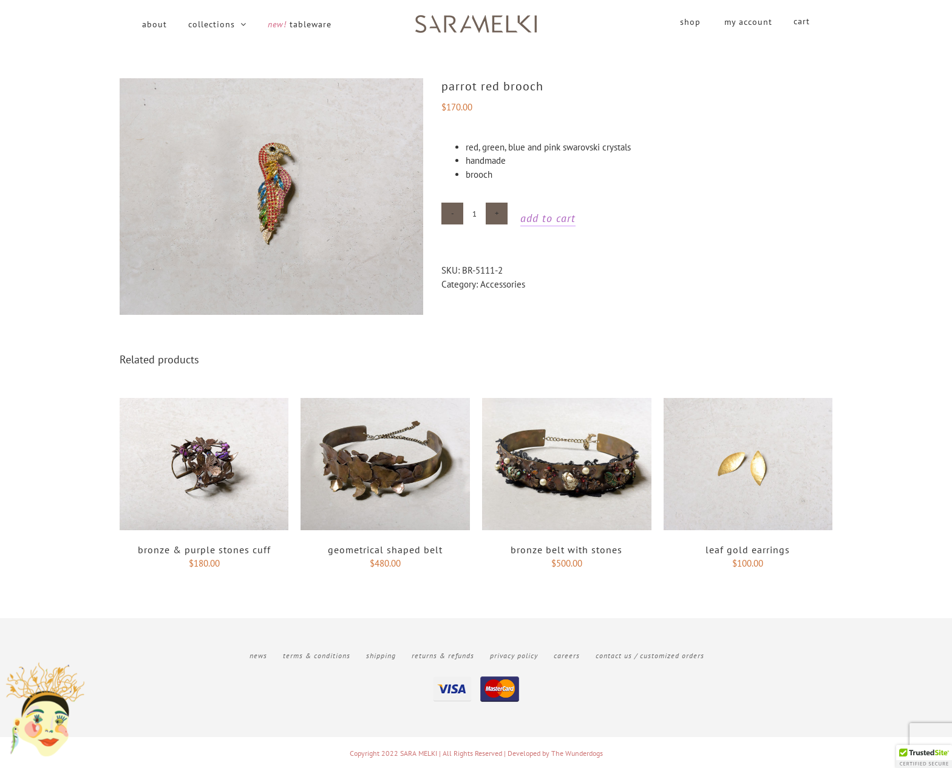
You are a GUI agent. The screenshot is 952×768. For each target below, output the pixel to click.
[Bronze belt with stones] (566, 404)
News (258, 654)
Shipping (381, 654)
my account (748, 21)
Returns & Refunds (443, 654)
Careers (567, 654)
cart (802, 21)
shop (690, 21)
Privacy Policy (514, 654)
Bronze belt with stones (566, 550)
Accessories (502, 284)
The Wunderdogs (577, 752)
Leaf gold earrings (748, 550)
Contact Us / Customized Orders (650, 654)
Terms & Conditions (316, 654)
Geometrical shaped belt (385, 550)
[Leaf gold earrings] (748, 404)
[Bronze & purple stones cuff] (204, 404)
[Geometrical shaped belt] (385, 404)
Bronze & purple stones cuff (204, 550)
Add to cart (548, 218)
